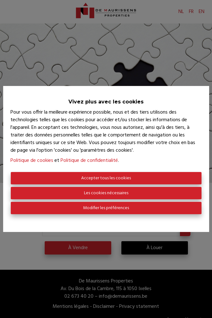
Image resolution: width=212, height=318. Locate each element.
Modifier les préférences (106, 208)
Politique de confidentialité (89, 160)
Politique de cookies (31, 160)
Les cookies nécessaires (106, 193)
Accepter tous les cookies (106, 178)
